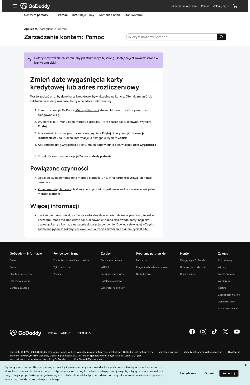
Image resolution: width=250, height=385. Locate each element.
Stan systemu (133, 14)
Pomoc (63, 14)
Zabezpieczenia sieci (229, 294)
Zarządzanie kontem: (53, 28)
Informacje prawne (20, 281)
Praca (13, 267)
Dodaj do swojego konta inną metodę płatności (69, 177)
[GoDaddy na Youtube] (236, 333)
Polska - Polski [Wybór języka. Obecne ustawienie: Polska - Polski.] (60, 333)
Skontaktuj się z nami (21, 274)
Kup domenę (225, 260)
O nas (13, 260)
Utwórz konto (187, 274)
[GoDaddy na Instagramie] (203, 333)
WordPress (224, 281)
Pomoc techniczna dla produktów (71, 260)
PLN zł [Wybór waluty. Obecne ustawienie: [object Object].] (85, 333)
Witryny (222, 267)
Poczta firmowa (226, 274)
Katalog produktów (111, 281)
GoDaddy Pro (143, 274)
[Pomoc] (205, 6)
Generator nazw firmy (113, 288)
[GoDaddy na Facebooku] (192, 333)
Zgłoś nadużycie (62, 267)
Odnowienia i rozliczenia (193, 267)
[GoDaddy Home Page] (26, 333)
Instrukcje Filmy (83, 14)
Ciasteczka (234, 352)
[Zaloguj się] (222, 6)
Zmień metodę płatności (54, 189)
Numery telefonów (228, 308)
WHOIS (105, 267)
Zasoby (57, 274)
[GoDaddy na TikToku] (214, 333)
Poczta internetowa (111, 260)
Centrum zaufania (19, 288)
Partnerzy (141, 260)
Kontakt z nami (109, 14)
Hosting (222, 288)
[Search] (221, 37)
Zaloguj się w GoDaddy (192, 260)
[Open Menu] (13, 6)
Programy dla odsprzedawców (152, 267)
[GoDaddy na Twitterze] (225, 333)
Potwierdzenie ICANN (112, 274)
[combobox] (172, 37)
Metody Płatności (87, 110)
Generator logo (226, 301)
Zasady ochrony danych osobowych (203, 352)
